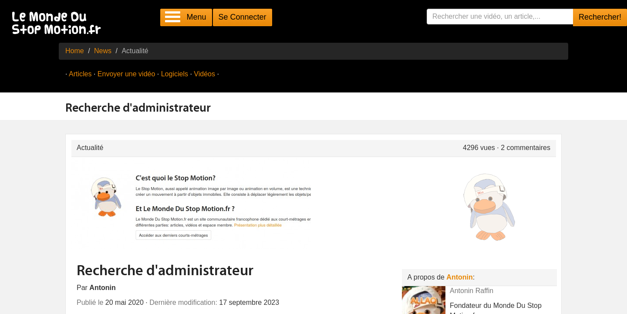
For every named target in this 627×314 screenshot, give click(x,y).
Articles (80, 74)
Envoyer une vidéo (126, 74)
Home (74, 51)
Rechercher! (600, 17)
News (102, 51)
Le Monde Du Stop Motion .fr (58, 24)
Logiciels (174, 74)
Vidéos (204, 74)
